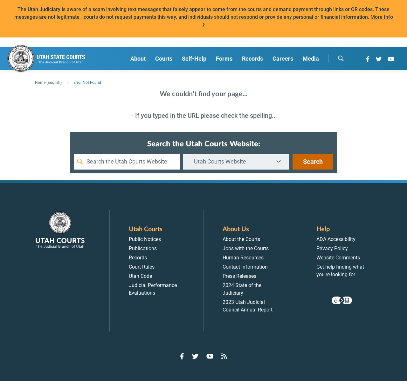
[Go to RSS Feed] (224, 356)
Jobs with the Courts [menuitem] (246, 248)
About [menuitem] (138, 58)
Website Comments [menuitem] (338, 258)
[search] (341, 58)
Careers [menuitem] (282, 58)
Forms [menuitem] (224, 58)
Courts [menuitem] (163, 58)
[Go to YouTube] (391, 59)
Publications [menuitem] (143, 248)
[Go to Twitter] (379, 59)
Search (313, 161)
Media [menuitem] (311, 58)
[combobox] (236, 162)
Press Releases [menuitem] (239, 276)
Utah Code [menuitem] (140, 276)
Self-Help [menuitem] (194, 58)
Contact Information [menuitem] (245, 267)
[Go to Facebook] (367, 59)
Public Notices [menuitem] (145, 239)
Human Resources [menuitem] (243, 258)
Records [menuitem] (252, 58)
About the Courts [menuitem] (241, 239)
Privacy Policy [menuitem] (332, 248)
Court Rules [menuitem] (142, 267)
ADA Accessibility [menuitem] (335, 239)
